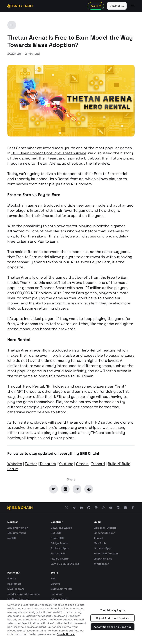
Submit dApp (102, 548)
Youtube (66, 463)
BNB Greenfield (16, 532)
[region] (71, 619)
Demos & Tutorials (105, 527)
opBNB (11, 538)
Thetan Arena (48, 163)
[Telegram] (77, 489)
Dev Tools (100, 543)
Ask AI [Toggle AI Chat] (97, 6)
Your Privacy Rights (112, 610)
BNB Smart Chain (17, 527)
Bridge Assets (59, 543)
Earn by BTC (58, 553)
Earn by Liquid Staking (65, 563)
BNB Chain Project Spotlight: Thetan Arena (48, 153)
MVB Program (15, 588)
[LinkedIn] (65, 489)
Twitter (31, 463)
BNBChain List (103, 558)
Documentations (104, 532)
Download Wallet (61, 527)
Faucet (98, 538)
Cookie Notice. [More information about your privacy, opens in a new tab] (66, 634)
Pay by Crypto (60, 558)
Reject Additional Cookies (112, 618)
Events (11, 578)
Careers (55, 583)
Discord (98, 463)
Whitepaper (101, 563)
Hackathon (14, 583)
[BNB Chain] (20, 6)
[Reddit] (88, 489)
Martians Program (18, 599)
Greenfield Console (106, 553)
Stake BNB (57, 538)
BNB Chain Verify (61, 588)
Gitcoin (82, 463)
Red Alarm (57, 593)
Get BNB (56, 532)
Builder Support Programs (23, 593)
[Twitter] (53, 489)
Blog (53, 578)
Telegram (47, 463)
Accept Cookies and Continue (113, 627)
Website (14, 463)
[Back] (11, 25)
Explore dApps (60, 548)
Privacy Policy (59, 599)
